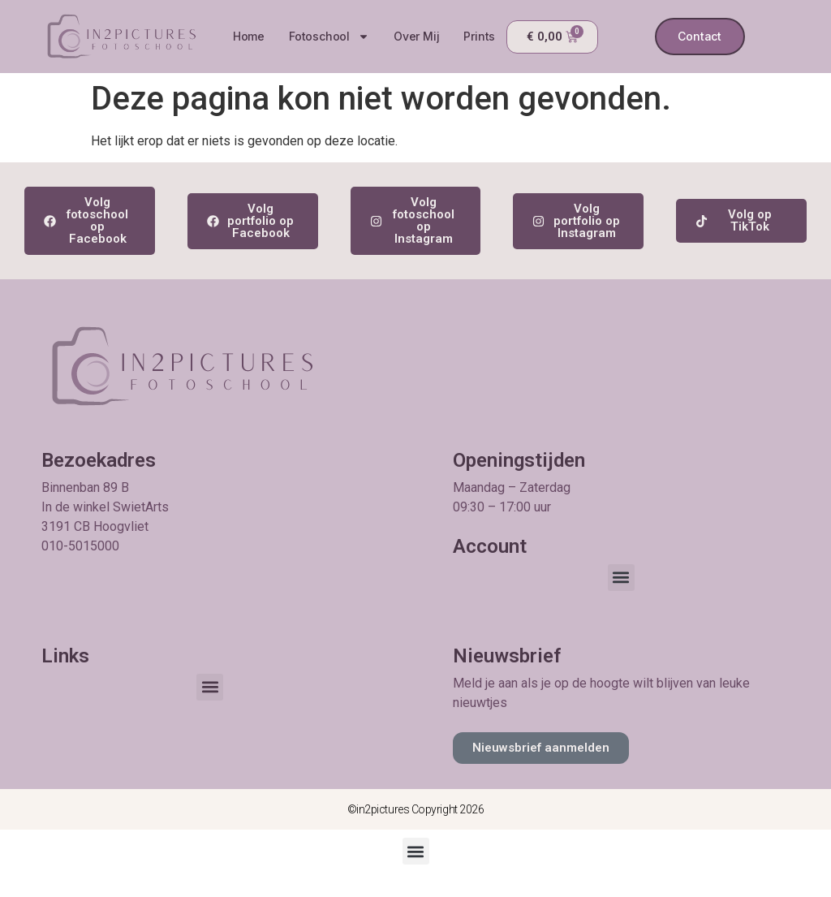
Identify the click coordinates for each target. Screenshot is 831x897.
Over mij (414, 36)
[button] (621, 577)
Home (246, 36)
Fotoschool (327, 36)
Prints (477, 36)
